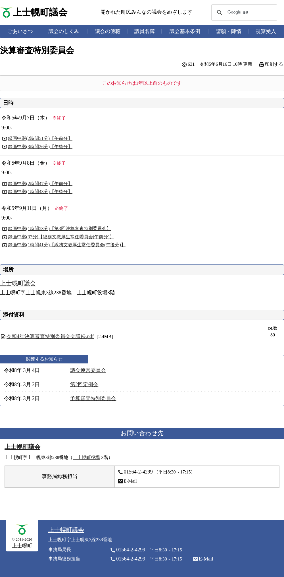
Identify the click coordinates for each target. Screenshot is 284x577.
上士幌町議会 (40, 12)
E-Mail (130, 481)
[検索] (243, 12)
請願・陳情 (228, 31)
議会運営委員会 (88, 370)
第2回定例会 (84, 384)
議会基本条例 (185, 31)
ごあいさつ (20, 31)
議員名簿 (144, 31)
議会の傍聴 (107, 31)
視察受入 (266, 31)
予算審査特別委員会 (93, 398)
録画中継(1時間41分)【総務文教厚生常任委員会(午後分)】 (67, 244)
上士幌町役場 (86, 457)
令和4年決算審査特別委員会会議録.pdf (50, 336)
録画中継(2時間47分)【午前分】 (40, 183)
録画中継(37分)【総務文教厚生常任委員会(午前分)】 (61, 236)
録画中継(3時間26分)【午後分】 (40, 146)
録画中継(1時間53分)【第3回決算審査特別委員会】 (59, 228)
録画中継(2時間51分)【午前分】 (40, 138)
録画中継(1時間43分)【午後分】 (40, 191)
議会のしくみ (64, 31)
